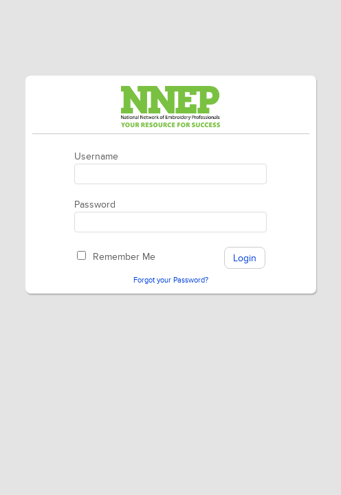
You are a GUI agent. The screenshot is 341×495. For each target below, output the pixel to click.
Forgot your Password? (170, 280)
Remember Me (124, 257)
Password (95, 204)
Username (96, 156)
